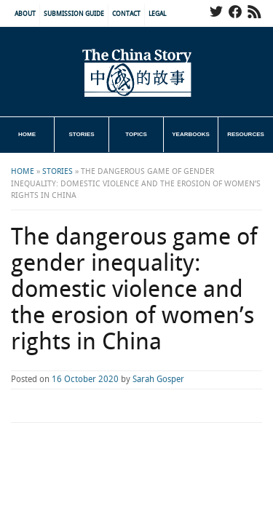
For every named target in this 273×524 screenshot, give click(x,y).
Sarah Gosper (158, 379)
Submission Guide (74, 14)
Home (27, 134)
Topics (136, 134)
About (25, 14)
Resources (245, 134)
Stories (82, 134)
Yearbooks (191, 134)
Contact (126, 14)
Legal (157, 14)
